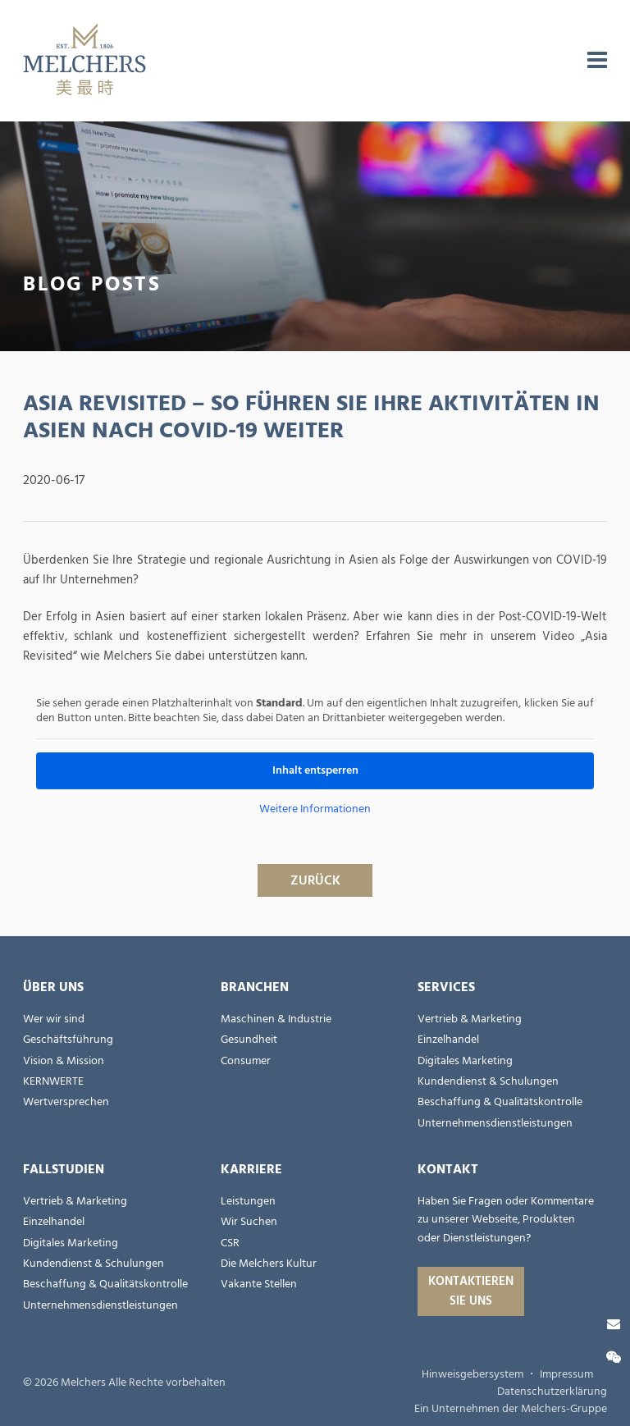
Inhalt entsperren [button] (315, 770)
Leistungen (248, 1201)
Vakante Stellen (259, 1284)
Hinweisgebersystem (472, 1374)
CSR (230, 1243)
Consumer (246, 1061)
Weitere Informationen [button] (315, 809)
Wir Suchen (249, 1221)
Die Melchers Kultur (269, 1263)
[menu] (597, 60)
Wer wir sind (53, 1019)
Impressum (566, 1374)
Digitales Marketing (465, 1061)
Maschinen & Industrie (276, 1019)
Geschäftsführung (68, 1039)
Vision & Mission (63, 1061)
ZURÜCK (315, 880)
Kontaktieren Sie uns (471, 1291)
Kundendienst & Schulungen (488, 1081)
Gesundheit (249, 1039)
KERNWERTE (53, 1081)
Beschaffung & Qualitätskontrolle (500, 1102)
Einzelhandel (448, 1039)
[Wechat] (613, 1357)
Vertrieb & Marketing (470, 1019)
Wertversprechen (66, 1102)
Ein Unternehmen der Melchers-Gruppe (510, 1409)
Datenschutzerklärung (552, 1391)
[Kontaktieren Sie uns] (613, 1324)
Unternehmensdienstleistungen (495, 1123)
